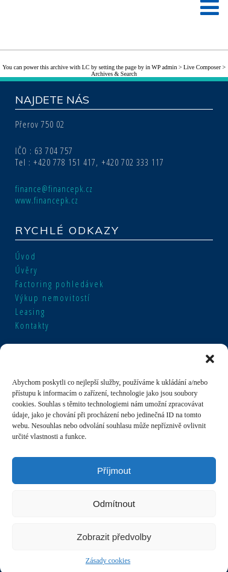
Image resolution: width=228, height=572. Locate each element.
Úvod (25, 256)
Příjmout (114, 475)
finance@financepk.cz (54, 188)
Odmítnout (114, 508)
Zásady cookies (108, 565)
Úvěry (26, 270)
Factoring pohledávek (59, 284)
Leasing (30, 311)
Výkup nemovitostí (52, 297)
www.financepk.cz (46, 200)
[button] (210, 364)
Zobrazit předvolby (114, 541)
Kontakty (32, 325)
